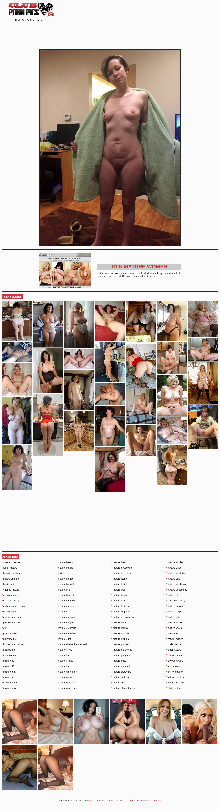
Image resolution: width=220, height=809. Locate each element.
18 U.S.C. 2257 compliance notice (142, 800)
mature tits (172, 595)
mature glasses (65, 677)
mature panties (120, 644)
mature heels (119, 562)
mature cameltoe (66, 600)
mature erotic (64, 649)
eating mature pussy (13, 606)
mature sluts (173, 567)
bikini (60, 573)
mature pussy (119, 660)
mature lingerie (120, 611)
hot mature (8, 649)
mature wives (174, 628)
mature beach (65, 562)
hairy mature (9, 639)
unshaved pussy (175, 600)
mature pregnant (121, 655)
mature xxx (172, 633)
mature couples (66, 622)
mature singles (174, 562)
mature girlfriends (67, 671)
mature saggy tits (121, 671)
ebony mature (10, 611)
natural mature (174, 639)
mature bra (63, 589)
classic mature (10, 595)
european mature (12, 617)
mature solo (173, 578)
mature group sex (67, 688)
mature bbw (9, 688)
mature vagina (174, 611)
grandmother (9, 633)
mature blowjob (65, 584)
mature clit (63, 611)
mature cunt (64, 639)
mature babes (10, 682)
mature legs (118, 600)
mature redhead (120, 666)
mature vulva (174, 617)
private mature (174, 660)
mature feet (63, 655)
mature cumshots (67, 633)
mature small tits (175, 573)
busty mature (9, 584)
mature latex (118, 589)
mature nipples (120, 639)
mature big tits (65, 567)
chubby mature (10, 589)
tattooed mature (175, 677)
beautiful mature (11, 573)
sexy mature (173, 666)
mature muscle (120, 633)
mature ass (8, 677)
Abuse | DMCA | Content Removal (105, 800)
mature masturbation (123, 617)
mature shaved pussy (123, 688)
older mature (173, 649)
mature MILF (119, 622)
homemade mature (13, 644)
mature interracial (121, 573)
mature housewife (121, 567)
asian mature (9, 567)
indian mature (10, 655)
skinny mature (174, 671)
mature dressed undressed (72, 644)
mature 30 (8, 660)
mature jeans (119, 578)
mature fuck (64, 666)
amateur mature (11, 562)
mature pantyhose (121, 649)
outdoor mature (175, 655)
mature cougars (66, 617)
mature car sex (65, 606)
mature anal (9, 671)
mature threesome (176, 589)
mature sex (118, 682)
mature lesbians (120, 606)
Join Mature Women (138, 266)
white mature (174, 688)
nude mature (173, 644)
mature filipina (65, 660)
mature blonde (65, 578)
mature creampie (66, 628)
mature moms (119, 628)
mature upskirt (174, 606)
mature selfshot (120, 677)
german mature (11, 622)
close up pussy (10, 600)
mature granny (65, 682)
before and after (11, 578)
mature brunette (66, 595)
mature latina (119, 595)
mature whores (175, 622)
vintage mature (175, 682)
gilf (4, 628)
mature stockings (176, 584)
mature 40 (8, 666)
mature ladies (119, 584)
